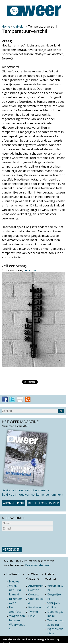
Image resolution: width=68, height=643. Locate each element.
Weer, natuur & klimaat (15, 590)
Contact (33, 594)
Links (32, 616)
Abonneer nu (13, 503)
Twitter (33, 612)
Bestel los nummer (43, 503)
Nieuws (14, 581)
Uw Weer (12, 574)
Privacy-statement (37, 565)
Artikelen (19, 26)
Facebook (34, 607)
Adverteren (36, 586)
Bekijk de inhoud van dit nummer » (25, 490)
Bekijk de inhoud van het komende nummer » (32, 495)
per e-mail (30, 270)
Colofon (33, 590)
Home (6, 26)
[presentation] (29, 539)
